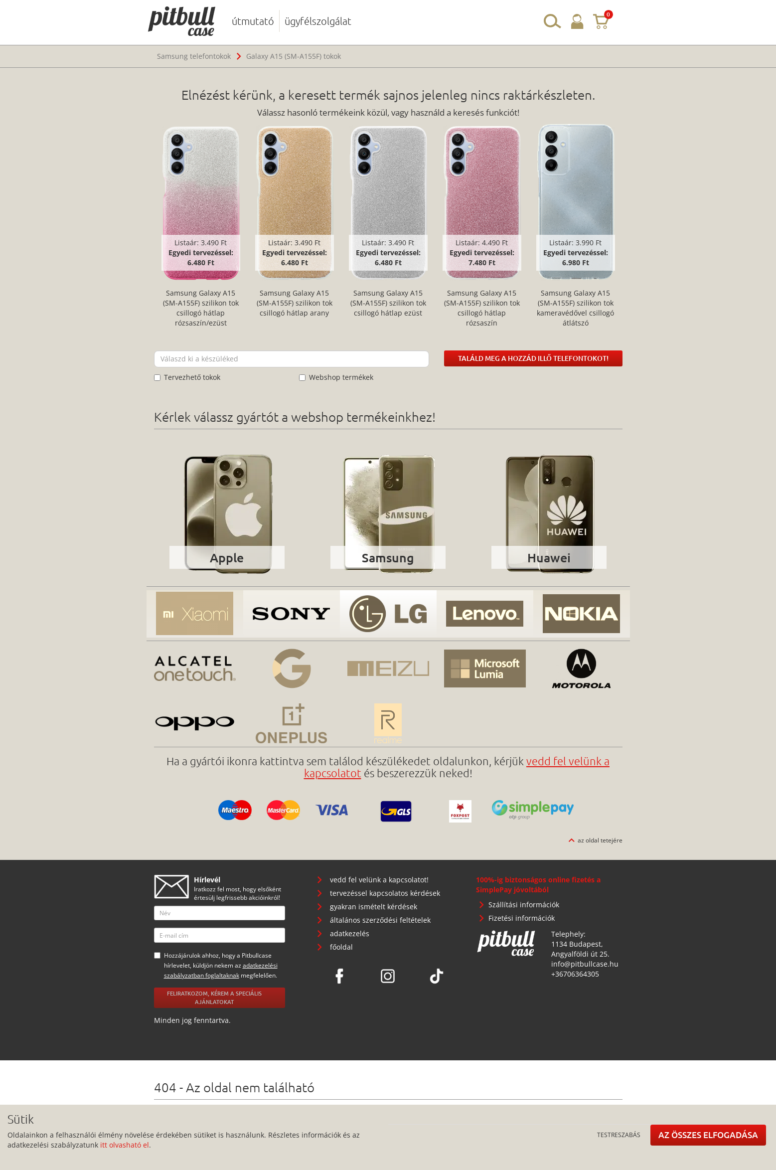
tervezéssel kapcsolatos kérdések (385, 893)
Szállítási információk (523, 904)
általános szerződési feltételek (380, 920)
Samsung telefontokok (194, 56)
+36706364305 (575, 974)
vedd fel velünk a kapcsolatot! (379, 879)
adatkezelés (349, 933)
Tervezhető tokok (187, 377)
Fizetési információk (521, 918)
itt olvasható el (124, 1145)
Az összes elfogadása (708, 1135)
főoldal (341, 947)
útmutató (253, 21)
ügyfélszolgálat (318, 21)
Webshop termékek (336, 377)
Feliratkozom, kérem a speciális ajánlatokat (214, 997)
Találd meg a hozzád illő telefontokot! (533, 358)
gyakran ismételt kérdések (373, 906)
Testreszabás (618, 1135)
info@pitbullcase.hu (585, 964)
